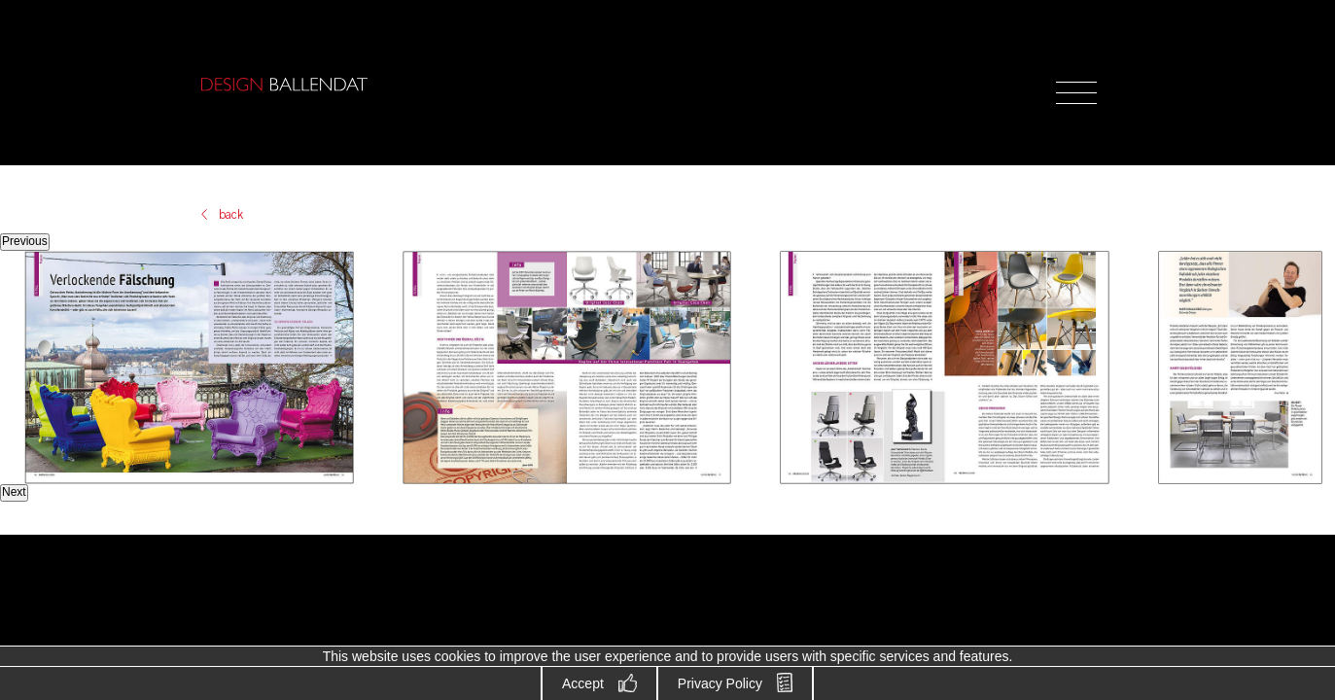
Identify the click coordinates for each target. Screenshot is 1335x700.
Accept (583, 683)
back (231, 215)
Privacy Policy (720, 683)
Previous (25, 241)
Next (14, 492)
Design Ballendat (284, 84)
